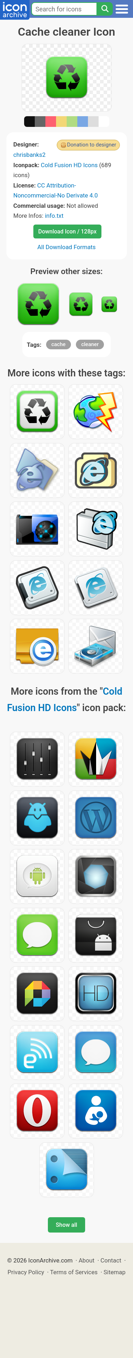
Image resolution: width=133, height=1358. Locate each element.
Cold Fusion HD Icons (69, 165)
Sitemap (115, 1272)
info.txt (54, 215)
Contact (110, 1260)
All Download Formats (66, 247)
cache (58, 344)
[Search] (104, 9)
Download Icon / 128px (67, 231)
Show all (66, 1224)
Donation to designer (91, 145)
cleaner (90, 344)
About (87, 1260)
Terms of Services (74, 1272)
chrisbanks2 (29, 154)
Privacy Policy (25, 1272)
